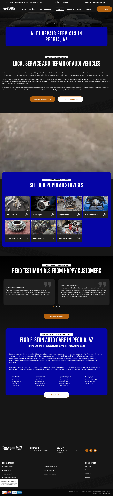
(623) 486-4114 (62, 2)
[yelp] (90, 450)
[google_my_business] (95, 450)
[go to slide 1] (53, 306)
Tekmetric (108, 491)
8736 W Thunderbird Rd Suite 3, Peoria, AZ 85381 (25, 2)
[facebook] (86, 450)
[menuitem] (25, 9)
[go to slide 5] (59, 306)
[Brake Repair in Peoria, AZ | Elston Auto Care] (18, 203)
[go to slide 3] (56, 306)
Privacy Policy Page (11, 484)
